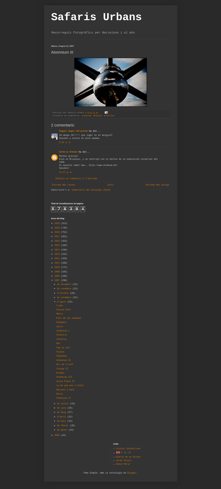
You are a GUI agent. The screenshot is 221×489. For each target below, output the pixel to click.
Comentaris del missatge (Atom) (91, 190)
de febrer (63, 425)
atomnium (86, 116)
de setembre (64, 297)
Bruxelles (109, 116)
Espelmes (61, 356)
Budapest (61, 322)
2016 (57, 241)
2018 (57, 232)
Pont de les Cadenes (68, 318)
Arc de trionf (64, 364)
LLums (59, 305)
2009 (57, 272)
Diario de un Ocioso (128, 457)
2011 (57, 263)
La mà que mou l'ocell (70, 385)
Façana (60, 352)
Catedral (61, 339)
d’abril (62, 417)
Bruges (60, 373)
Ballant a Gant (65, 390)
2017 (57, 236)
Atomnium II (63, 398)
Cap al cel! (63, 348)
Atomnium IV (63, 360)
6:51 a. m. (65, 142)
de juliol (63, 403)
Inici (110, 185)
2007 (57, 280)
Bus (58, 343)
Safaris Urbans (96, 17)
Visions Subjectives (128, 448)
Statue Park (63, 310)
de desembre (64, 284)
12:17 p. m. (66, 172)
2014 (57, 250)
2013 (57, 254)
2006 (57, 435)
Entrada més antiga (157, 185)
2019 (57, 228)
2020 (57, 223)
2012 (57, 258)
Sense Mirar (123, 464)
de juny (62, 408)
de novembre (64, 288)
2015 (57, 245)
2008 (57, 276)
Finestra (61, 335)
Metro (59, 314)
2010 (57, 267)
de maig (62, 412)
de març (62, 421)
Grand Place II (65, 381)
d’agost (62, 302)
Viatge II (62, 369)
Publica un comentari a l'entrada (76, 178)
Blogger (131, 473)
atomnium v (62, 331)
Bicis (59, 394)
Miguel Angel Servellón (73, 131)
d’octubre (63, 293)
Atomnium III (64, 377)
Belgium (97, 116)
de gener (63, 430)
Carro (59, 326)
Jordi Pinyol (123, 460)
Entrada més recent (63, 185)
